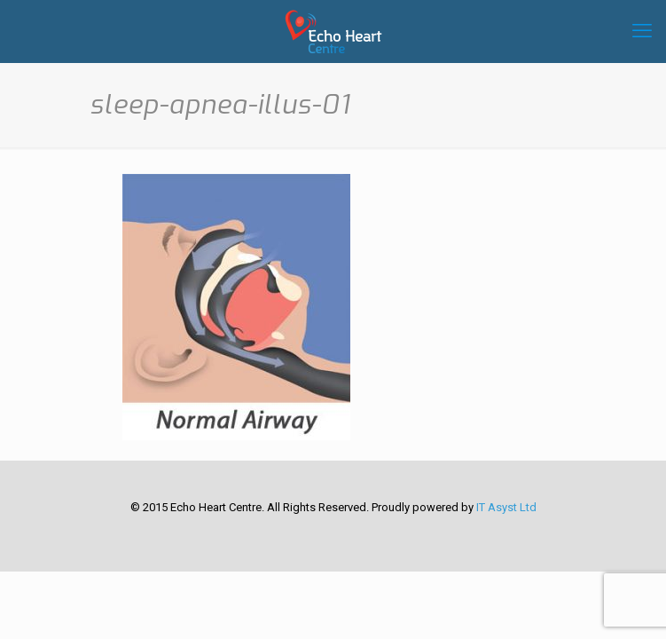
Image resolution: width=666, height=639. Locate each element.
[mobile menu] (642, 31)
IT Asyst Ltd (506, 507)
